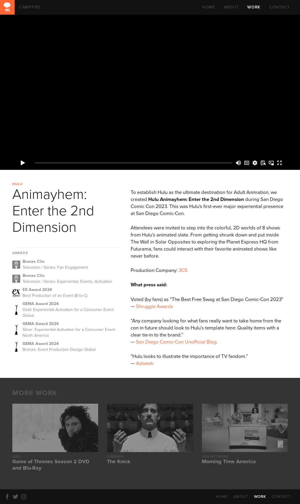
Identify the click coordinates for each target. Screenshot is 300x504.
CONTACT (279, 7)
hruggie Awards (156, 306)
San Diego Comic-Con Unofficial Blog (176, 342)
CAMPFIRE (7, 7)
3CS (183, 270)
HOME (208, 7)
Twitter (16, 496)
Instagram (25, 496)
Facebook (8, 496)
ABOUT (231, 7)
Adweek (145, 363)
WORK (253, 7)
